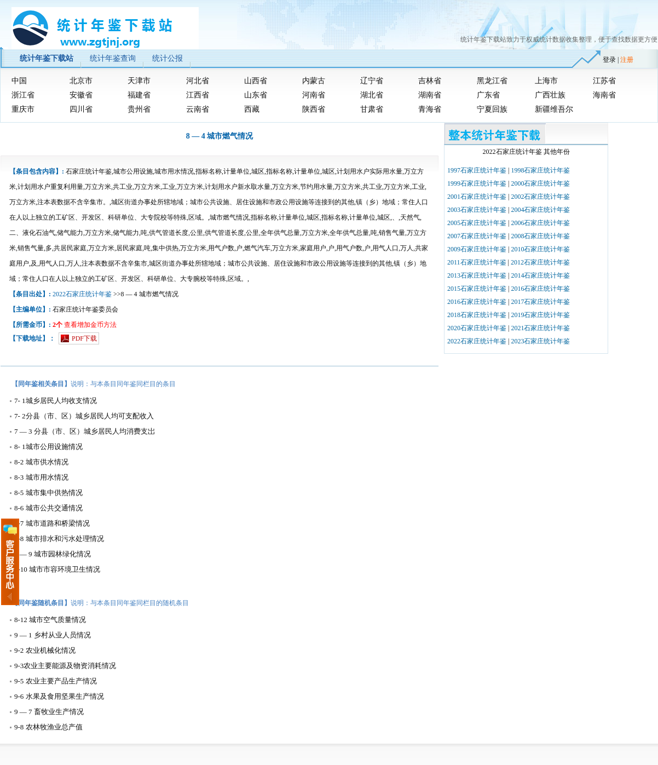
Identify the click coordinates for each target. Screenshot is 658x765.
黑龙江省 (492, 81)
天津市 (139, 81)
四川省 (81, 109)
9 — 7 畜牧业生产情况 (49, 712)
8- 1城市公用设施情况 (48, 446)
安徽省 (81, 95)
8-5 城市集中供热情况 (48, 492)
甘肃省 (371, 109)
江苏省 (604, 81)
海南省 (604, 95)
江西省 (197, 95)
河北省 (197, 81)
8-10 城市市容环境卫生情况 (57, 569)
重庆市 (22, 109)
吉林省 (429, 81)
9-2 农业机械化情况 (45, 650)
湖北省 (371, 95)
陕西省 (313, 109)
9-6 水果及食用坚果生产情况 (59, 696)
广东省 (488, 95)
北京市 (81, 81)
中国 (19, 81)
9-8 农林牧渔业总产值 (48, 727)
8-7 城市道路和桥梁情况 (52, 523)
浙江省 (22, 95)
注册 (626, 60)
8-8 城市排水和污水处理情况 (59, 538)
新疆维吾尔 (554, 109)
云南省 (197, 109)
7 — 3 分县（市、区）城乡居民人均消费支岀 (84, 431)
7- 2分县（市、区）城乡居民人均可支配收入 (84, 416)
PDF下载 (84, 338)
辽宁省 (371, 81)
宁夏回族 (492, 109)
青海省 (429, 109)
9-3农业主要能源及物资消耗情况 (65, 666)
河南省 (313, 95)
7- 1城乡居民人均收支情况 (55, 400)
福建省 (139, 95)
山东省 (255, 95)
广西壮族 (550, 95)
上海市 (546, 81)
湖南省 (429, 95)
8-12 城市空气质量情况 (50, 620)
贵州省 (139, 109)
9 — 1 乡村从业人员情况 (52, 635)
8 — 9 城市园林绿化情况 (52, 554)
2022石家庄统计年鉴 (82, 294)
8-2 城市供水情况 (41, 462)
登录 (609, 60)
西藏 (251, 109)
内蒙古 (313, 81)
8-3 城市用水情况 (41, 477)
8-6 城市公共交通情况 (48, 508)
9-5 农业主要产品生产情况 (55, 681)
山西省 (255, 81)
